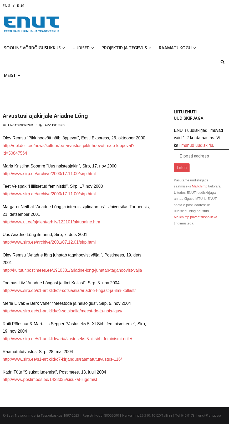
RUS (20, 5)
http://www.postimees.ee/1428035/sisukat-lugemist (50, 379)
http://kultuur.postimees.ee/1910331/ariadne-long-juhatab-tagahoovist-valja (72, 270)
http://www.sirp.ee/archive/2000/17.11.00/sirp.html (49, 173)
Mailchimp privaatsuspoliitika (195, 217)
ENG (6, 5)
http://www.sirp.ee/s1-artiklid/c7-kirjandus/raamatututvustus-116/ (62, 359)
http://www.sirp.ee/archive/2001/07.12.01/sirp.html (49, 242)
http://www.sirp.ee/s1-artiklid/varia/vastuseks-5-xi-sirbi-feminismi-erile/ (67, 339)
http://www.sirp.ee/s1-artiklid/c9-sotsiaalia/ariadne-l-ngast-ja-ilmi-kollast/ (69, 290)
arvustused (55, 125)
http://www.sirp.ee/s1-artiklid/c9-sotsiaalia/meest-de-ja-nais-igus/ (62, 311)
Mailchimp (199, 186)
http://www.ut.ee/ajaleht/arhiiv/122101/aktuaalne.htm (51, 222)
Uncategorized (20, 125)
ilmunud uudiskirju (196, 145)
